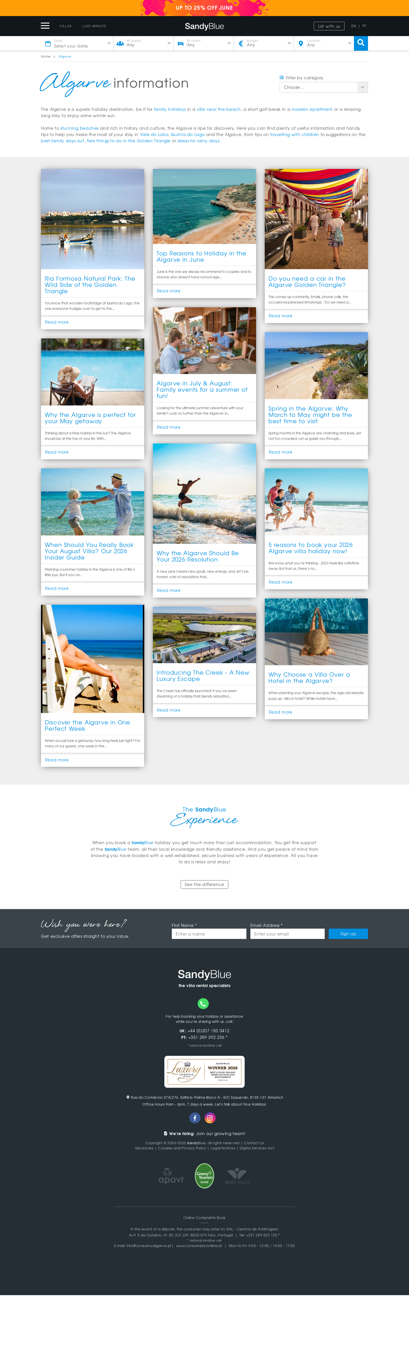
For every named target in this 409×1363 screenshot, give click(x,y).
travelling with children (294, 134)
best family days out (62, 140)
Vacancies (144, 1148)
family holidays (170, 109)
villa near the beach (219, 109)
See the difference (204, 885)
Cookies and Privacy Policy (182, 1148)
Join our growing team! (205, 1134)
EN (353, 25)
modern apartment (312, 109)
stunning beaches (80, 128)
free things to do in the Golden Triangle (129, 140)
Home (46, 56)
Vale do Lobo (154, 134)
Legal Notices (223, 1148)
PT (364, 25)
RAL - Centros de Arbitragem (252, 1229)
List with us (329, 26)
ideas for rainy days (198, 140)
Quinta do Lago (188, 134)
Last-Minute (94, 25)
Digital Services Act (257, 1148)
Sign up (348, 934)
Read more (57, 322)
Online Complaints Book (204, 1218)
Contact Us (254, 1143)
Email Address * (266, 926)
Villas (65, 25)
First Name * (184, 926)
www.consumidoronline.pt (199, 1246)
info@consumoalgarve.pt (149, 1246)
